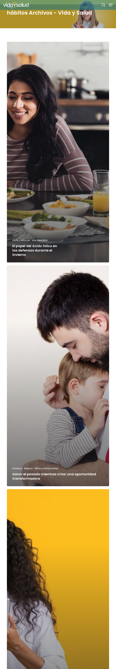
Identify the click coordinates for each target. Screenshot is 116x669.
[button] (111, 5)
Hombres (17, 468)
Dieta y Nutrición (21, 240)
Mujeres (28, 468)
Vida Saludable (40, 240)
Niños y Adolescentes (46, 468)
